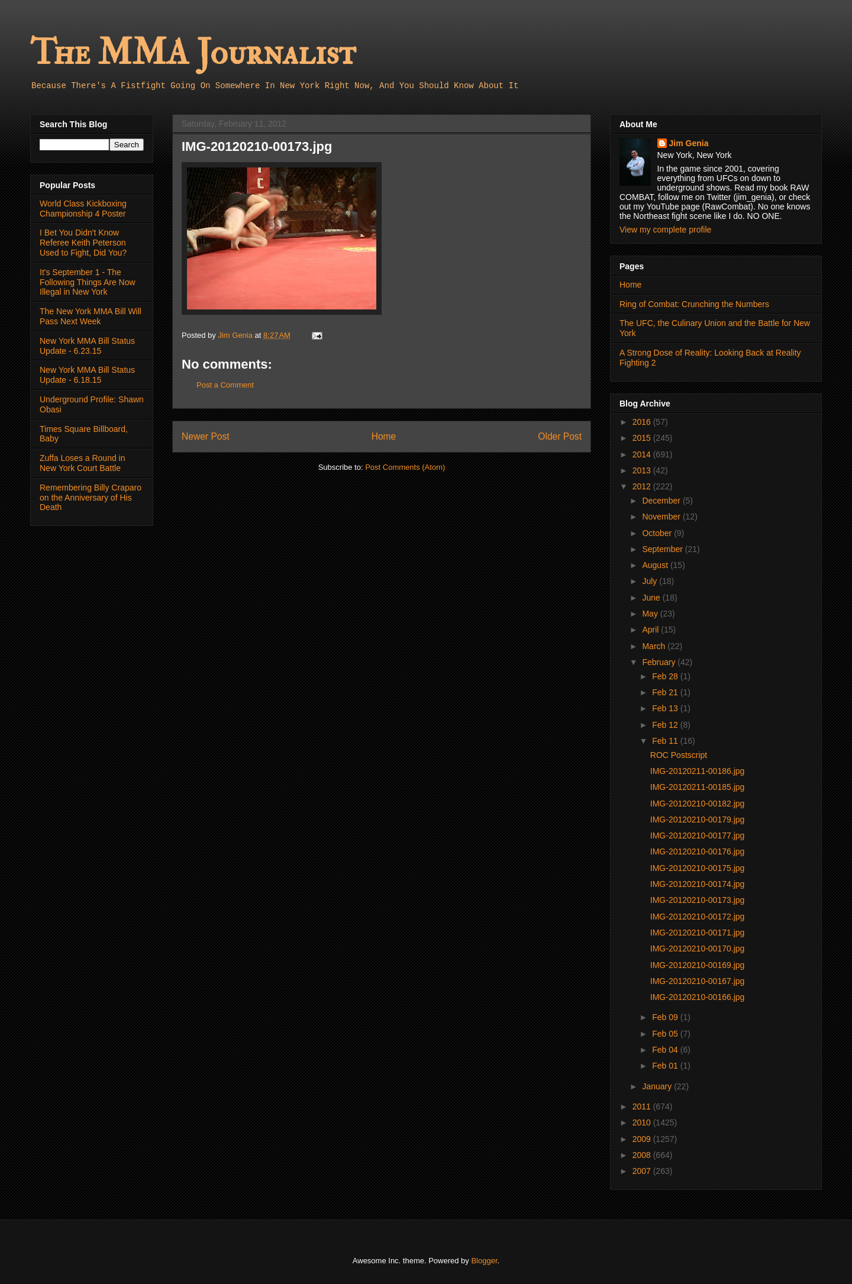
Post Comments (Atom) (405, 467)
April (651, 629)
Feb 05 (666, 1033)
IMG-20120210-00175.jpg (697, 868)
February (659, 662)
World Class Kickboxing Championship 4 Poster (83, 208)
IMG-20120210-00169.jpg (697, 965)
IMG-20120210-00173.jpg (697, 900)
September (663, 549)
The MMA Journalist (193, 53)
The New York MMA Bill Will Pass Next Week (90, 316)
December (662, 500)
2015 (642, 438)
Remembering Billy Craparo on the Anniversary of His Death (90, 497)
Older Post (560, 436)
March (654, 646)
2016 (642, 422)
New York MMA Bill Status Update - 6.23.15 (87, 346)
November (662, 516)
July (650, 581)
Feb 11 (666, 741)
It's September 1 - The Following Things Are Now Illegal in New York (87, 282)
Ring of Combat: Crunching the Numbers (694, 304)
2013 (642, 470)
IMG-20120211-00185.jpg (697, 787)
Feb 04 (666, 1049)
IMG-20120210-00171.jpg (697, 932)
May (651, 613)
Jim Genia (689, 143)
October (658, 533)
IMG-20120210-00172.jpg (697, 916)
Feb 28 (666, 676)
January (658, 1086)
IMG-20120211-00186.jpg (697, 771)
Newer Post (206, 436)
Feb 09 (666, 1017)
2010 (642, 1122)
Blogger (484, 1260)
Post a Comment (225, 384)
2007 (642, 1171)
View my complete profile (665, 229)
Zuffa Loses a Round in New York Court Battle (82, 463)
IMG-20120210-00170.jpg (697, 948)
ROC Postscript (678, 755)
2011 (642, 1106)
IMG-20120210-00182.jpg (697, 803)
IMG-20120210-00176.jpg (697, 851)
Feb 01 (666, 1065)
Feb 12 (666, 725)
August (656, 565)
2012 (642, 486)
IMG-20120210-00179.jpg (697, 819)
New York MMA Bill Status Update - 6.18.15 (87, 375)
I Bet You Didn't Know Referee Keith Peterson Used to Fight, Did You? (83, 242)
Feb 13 (666, 708)
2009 (642, 1139)
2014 (642, 454)
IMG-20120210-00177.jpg (697, 835)
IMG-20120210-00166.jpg (697, 997)
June (652, 597)
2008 (642, 1155)
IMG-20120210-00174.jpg (697, 884)
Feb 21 (666, 692)
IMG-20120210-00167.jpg (697, 981)
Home (384, 436)
